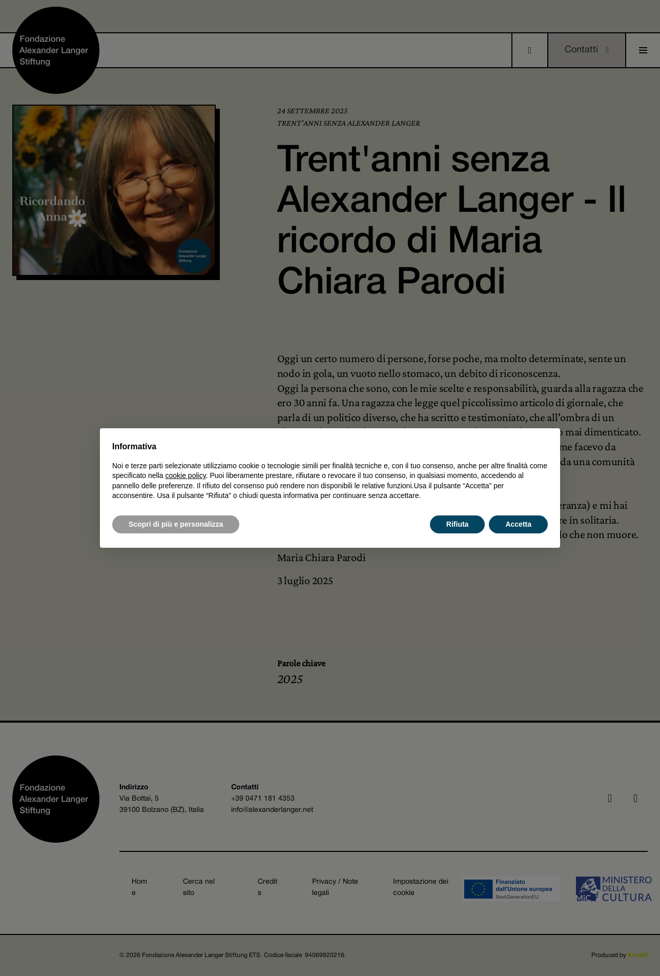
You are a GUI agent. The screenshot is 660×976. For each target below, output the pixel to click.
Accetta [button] (518, 524)
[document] (330, 470)
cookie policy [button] (186, 475)
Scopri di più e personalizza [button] (176, 524)
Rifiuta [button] (457, 524)
